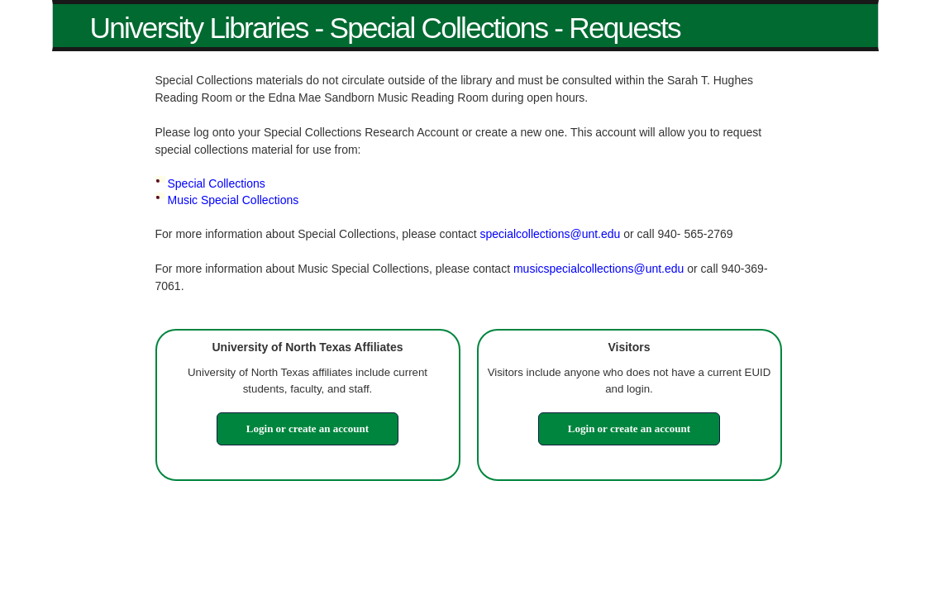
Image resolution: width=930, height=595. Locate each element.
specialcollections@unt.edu (549, 233)
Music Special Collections (233, 200)
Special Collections (216, 183)
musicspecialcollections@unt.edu (598, 268)
